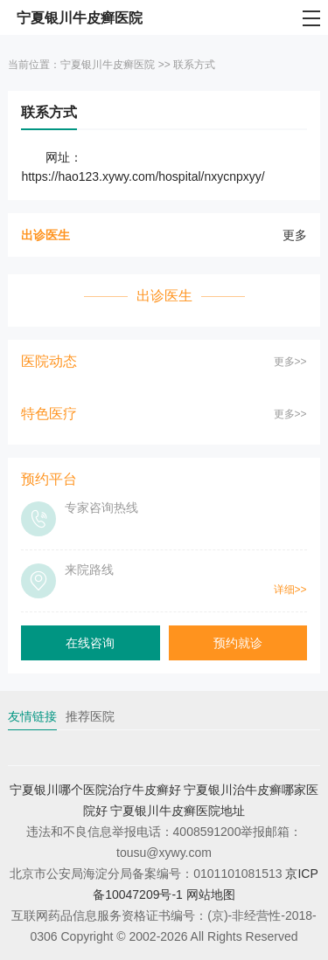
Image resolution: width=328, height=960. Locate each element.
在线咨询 (90, 643)
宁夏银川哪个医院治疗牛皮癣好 (95, 790)
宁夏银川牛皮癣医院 (107, 65)
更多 (295, 235)
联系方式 (194, 65)
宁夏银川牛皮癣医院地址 (177, 811)
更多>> (290, 362)
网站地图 (210, 894)
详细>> (290, 590)
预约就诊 (237, 643)
